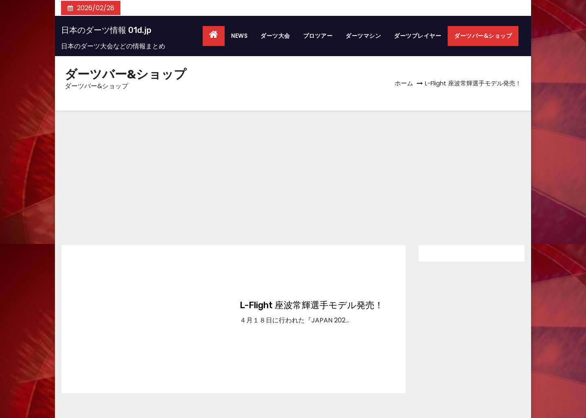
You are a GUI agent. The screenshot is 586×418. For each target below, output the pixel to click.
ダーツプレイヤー (417, 36)
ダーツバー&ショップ (483, 36)
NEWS (239, 36)
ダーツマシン (363, 36)
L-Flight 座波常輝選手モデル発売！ (311, 305)
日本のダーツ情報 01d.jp (106, 30)
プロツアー (318, 36)
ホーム (404, 83)
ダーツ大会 (275, 36)
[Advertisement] (293, 172)
